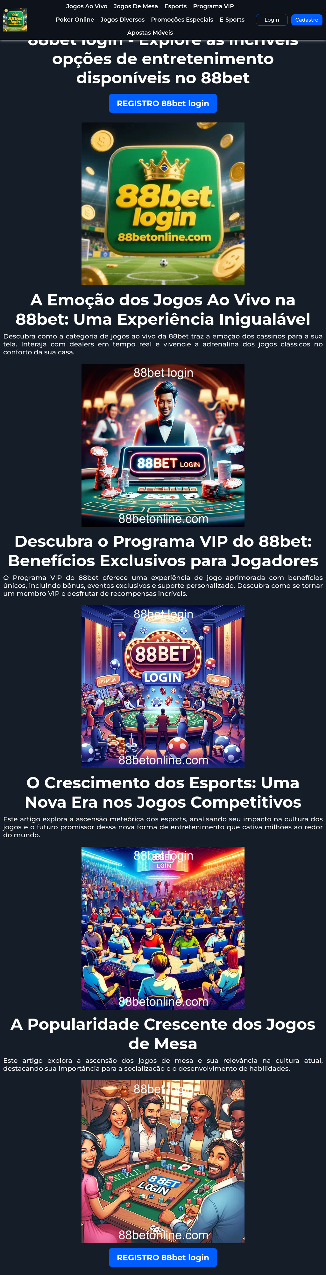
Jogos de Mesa (136, 6)
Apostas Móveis (150, 32)
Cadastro (307, 20)
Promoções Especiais (182, 19)
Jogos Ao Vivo (86, 6)
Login (272, 20)
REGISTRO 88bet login (163, 103)
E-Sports (232, 19)
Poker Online (75, 19)
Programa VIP (213, 6)
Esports (176, 6)
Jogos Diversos (123, 19)
